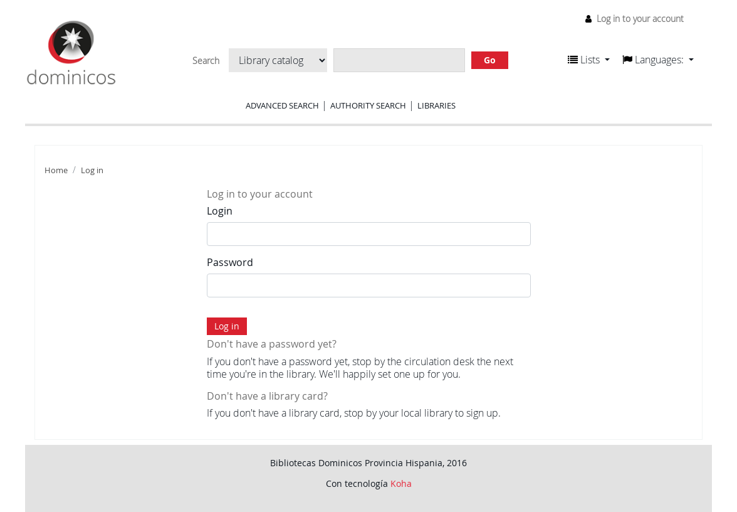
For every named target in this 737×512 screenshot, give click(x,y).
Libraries (436, 105)
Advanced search (282, 105)
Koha (401, 483)
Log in (92, 170)
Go (490, 60)
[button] (589, 59)
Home (56, 170)
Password (230, 262)
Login (220, 211)
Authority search (368, 105)
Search (205, 61)
